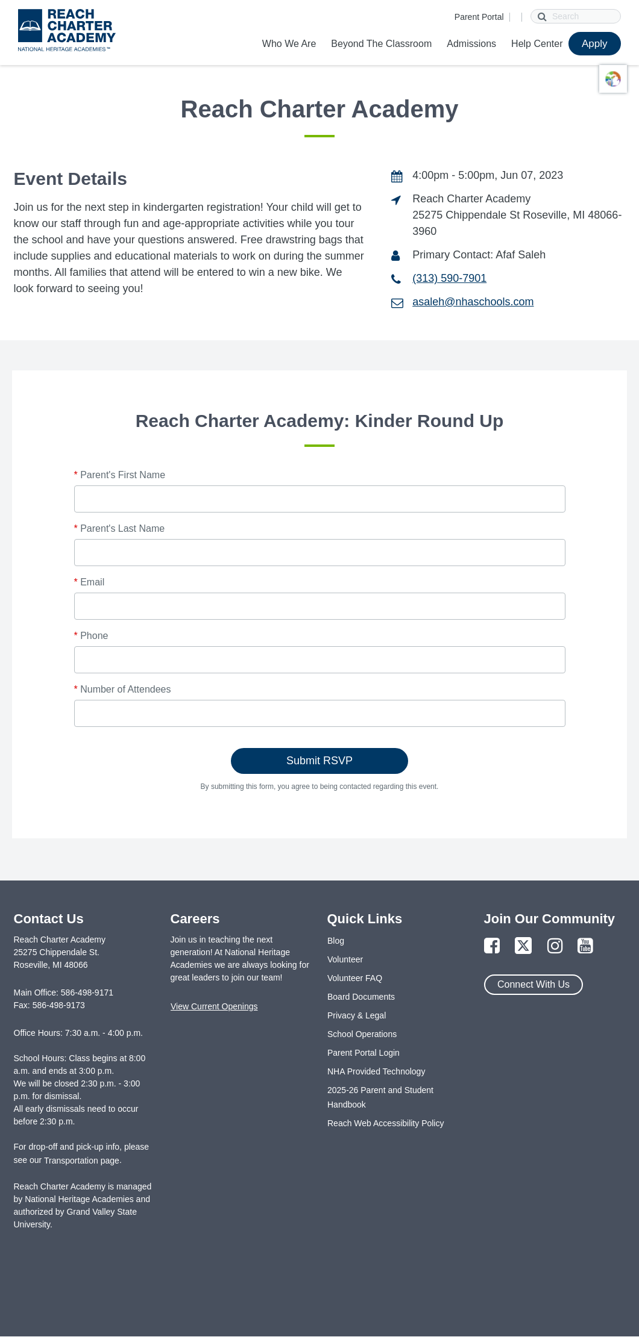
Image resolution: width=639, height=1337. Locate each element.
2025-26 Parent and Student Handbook (380, 1097)
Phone (91, 636)
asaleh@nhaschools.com (473, 302)
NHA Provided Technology (376, 1071)
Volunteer (345, 959)
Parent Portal (479, 17)
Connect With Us (533, 984)
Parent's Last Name (119, 528)
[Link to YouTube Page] (585, 946)
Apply (595, 43)
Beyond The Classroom (381, 44)
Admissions (471, 44)
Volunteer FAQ (354, 978)
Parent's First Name (120, 475)
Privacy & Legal (356, 1015)
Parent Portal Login (363, 1053)
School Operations (362, 1034)
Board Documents (361, 997)
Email (89, 582)
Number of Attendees (122, 689)
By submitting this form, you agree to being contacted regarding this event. (320, 786)
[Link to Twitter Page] (523, 946)
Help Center (536, 44)
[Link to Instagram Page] (555, 946)
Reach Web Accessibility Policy (385, 1123)
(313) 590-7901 (449, 278)
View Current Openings (214, 1006)
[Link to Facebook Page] (492, 946)
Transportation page (81, 1160)
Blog (335, 941)
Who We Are (289, 44)
